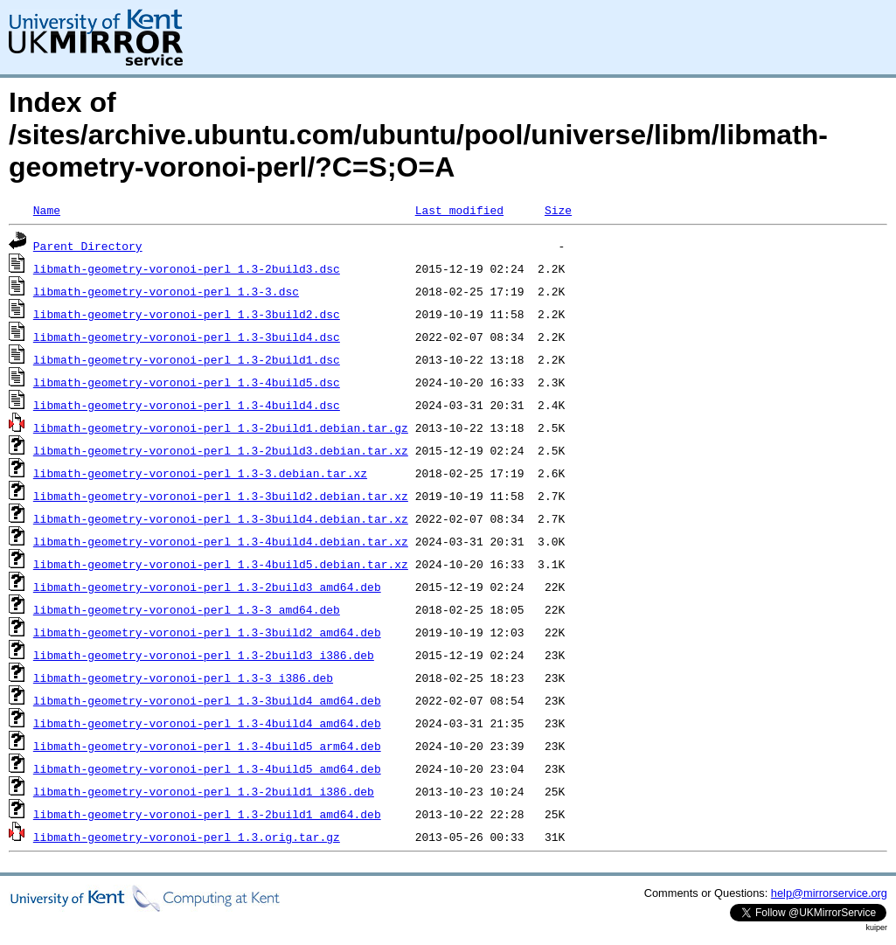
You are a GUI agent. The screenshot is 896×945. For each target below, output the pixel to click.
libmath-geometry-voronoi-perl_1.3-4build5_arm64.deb (207, 746)
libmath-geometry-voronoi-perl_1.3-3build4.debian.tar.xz (220, 518)
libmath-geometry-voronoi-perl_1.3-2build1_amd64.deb (207, 814)
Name (46, 210)
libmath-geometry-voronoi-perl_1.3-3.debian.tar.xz (200, 473)
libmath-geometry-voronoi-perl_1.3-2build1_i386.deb (203, 791)
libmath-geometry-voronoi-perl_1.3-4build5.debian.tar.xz (220, 564)
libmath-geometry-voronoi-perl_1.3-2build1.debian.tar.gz (220, 427)
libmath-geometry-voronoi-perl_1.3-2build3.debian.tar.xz (220, 450)
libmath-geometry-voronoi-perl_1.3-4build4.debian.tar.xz (220, 541)
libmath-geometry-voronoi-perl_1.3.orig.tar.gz (186, 836)
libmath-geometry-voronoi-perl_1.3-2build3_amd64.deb (207, 586)
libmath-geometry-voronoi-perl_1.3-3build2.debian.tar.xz (220, 496)
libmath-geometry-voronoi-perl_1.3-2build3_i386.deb (203, 655)
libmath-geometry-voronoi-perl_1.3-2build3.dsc (186, 268)
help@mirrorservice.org (829, 893)
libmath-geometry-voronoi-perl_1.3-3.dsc (166, 291)
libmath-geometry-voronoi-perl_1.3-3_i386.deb (183, 677)
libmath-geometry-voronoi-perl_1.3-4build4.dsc (186, 405)
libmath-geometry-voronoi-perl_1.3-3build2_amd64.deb (207, 632)
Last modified (459, 210)
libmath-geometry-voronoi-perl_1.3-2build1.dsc (186, 359)
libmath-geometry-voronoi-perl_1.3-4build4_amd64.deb (207, 723)
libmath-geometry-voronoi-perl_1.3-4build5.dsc (186, 382)
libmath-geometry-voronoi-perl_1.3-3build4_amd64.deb (207, 700)
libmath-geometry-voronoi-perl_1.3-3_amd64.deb (186, 609)
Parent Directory (87, 246)
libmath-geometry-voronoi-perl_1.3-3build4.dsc (186, 336)
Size (558, 210)
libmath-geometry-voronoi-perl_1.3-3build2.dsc (186, 314)
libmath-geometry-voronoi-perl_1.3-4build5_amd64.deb (207, 768)
